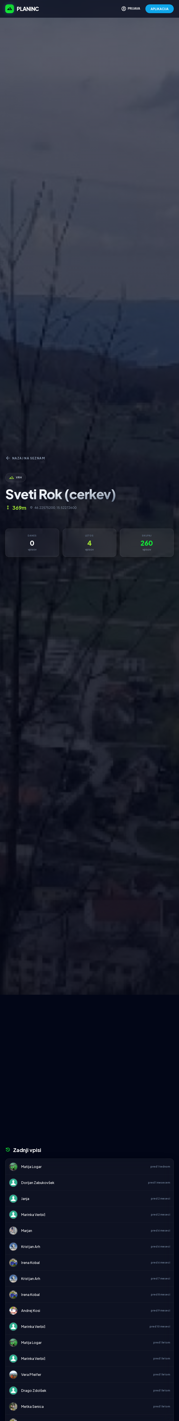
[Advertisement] (89, 1027)
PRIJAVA (130, 8)
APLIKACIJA (160, 9)
